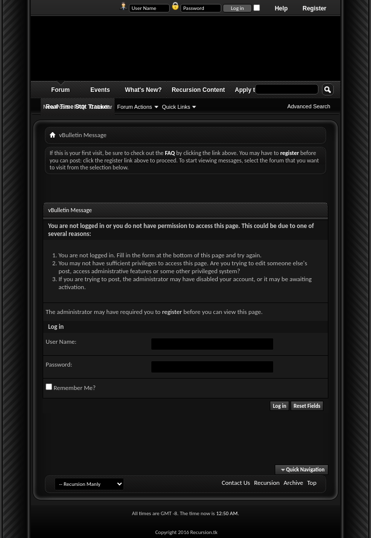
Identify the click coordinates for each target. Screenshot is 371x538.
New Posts (56, 107)
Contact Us (236, 482)
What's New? (143, 89)
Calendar (101, 107)
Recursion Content (198, 89)
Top (311, 482)
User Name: (61, 341)
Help (281, 8)
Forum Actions (134, 107)
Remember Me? (71, 387)
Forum (60, 89)
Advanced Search (308, 106)
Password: (59, 364)
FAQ (79, 107)
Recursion (267, 482)
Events (100, 89)
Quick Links (176, 107)
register (172, 311)
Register (314, 8)
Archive (293, 482)
